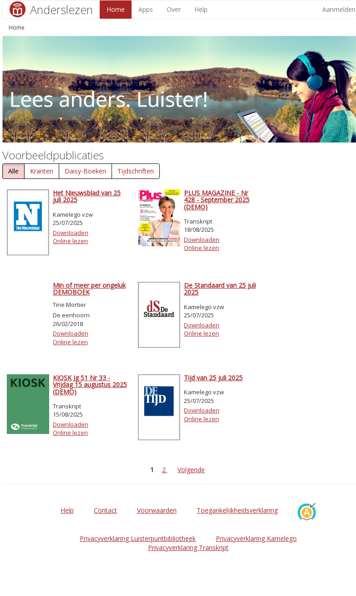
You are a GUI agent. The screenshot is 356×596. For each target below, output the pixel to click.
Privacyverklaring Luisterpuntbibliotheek (138, 538)
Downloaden (70, 233)
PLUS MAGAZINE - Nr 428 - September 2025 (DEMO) (216, 199)
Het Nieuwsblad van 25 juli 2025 (87, 196)
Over (174, 9)
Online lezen (70, 241)
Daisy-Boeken (85, 171)
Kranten (41, 171)
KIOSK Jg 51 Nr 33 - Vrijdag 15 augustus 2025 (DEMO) (90, 384)
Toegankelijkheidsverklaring (237, 510)
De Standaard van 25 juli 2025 (220, 288)
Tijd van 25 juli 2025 (213, 377)
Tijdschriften (135, 171)
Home (116, 9)
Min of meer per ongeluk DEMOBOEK (89, 288)
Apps (145, 9)
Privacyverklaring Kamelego (256, 538)
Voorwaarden (157, 510)
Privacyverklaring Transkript (188, 547)
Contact (105, 510)
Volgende (191, 469)
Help (201, 9)
